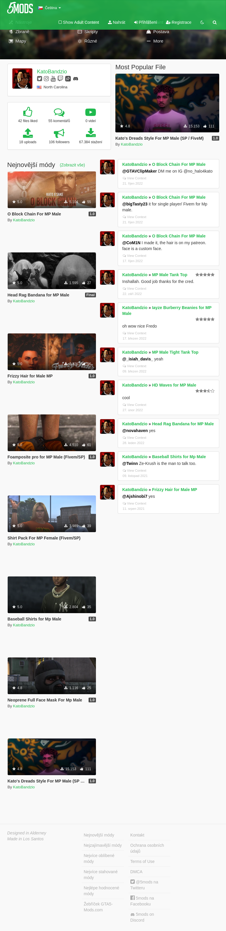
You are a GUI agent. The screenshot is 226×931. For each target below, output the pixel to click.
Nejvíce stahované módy (101, 874)
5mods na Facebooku (142, 900)
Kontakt (137, 835)
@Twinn (130, 463)
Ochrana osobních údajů (147, 848)
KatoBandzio (52, 72)
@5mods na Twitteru (144, 884)
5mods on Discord (142, 917)
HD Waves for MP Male (174, 385)
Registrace (179, 22)
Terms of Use (142, 861)
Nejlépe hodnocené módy (101, 891)
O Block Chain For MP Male (179, 164)
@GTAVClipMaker (139, 171)
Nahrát (116, 22)
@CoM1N (131, 242)
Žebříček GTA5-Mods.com (98, 907)
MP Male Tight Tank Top (175, 352)
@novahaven (135, 430)
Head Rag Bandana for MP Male (183, 423)
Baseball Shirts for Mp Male (179, 456)
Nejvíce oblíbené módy (99, 858)
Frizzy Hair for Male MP (174, 489)
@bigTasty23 (135, 204)
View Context (135, 178)
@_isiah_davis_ (137, 359)
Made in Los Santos (25, 838)
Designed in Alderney (26, 833)
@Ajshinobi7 (134, 496)
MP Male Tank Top (169, 274)
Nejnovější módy (99, 835)
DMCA (136, 871)
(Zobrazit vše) (72, 165)
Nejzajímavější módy (103, 845)
